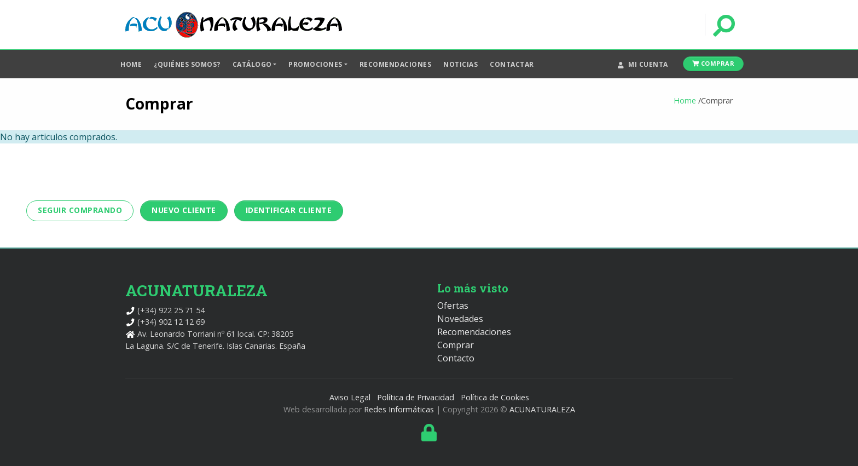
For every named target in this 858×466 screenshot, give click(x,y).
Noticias (460, 64)
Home (131, 64)
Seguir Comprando (80, 210)
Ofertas (452, 306)
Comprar (713, 63)
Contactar (512, 64)
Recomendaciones (396, 64)
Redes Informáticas (399, 409)
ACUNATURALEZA (542, 409)
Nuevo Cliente (184, 210)
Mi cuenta (643, 64)
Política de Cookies (495, 397)
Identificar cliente (289, 210)
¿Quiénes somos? (187, 64)
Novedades (460, 319)
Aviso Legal (349, 397)
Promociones (315, 64)
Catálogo (252, 64)
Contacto (455, 358)
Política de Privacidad (415, 397)
